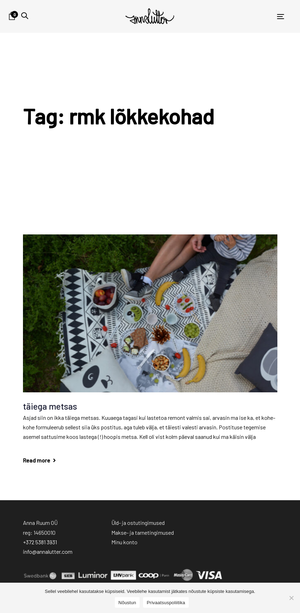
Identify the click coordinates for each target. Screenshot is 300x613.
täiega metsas (50, 406)
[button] (24, 15)
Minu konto (124, 542)
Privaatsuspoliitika (166, 602)
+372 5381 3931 (40, 542)
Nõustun (127, 602)
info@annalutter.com (47, 551)
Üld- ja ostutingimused (138, 522)
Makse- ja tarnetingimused (142, 532)
